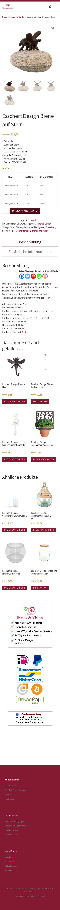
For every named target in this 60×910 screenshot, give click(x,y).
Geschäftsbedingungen (14, 849)
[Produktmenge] (5, 211)
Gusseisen (50, 227)
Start (4, 17)
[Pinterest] (33, 276)
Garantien (9, 822)
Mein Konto (9, 885)
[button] (53, 28)
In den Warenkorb (24, 210)
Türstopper (32, 290)
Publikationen (11, 827)
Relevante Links (11, 862)
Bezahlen (9, 898)
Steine (5, 230)
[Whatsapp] (39, 276)
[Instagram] (45, 276)
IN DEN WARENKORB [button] (14, 401)
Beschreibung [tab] (30, 241)
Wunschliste (10, 889)
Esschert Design (23, 230)
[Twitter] (27, 276)
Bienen (19, 227)
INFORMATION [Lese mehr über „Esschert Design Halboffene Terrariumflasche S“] (40, 588)
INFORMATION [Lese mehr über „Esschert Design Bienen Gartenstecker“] (40, 401)
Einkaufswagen (11, 894)
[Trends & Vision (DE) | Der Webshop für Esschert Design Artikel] (8, 6)
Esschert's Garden (17, 17)
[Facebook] (21, 276)
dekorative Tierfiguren (33, 227)
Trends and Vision (40, 230)
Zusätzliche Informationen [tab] (30, 251)
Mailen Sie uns (11, 813)
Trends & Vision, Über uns (15, 818)
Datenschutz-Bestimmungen (17, 854)
